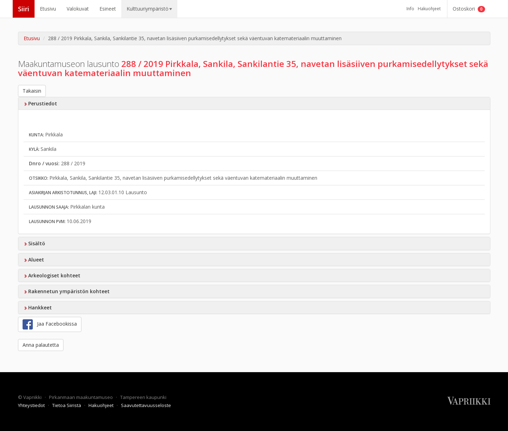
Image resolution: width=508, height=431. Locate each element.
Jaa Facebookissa (50, 324)
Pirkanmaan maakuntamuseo (81, 397)
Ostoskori (469, 8)
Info (410, 9)
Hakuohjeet (429, 9)
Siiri (23, 9)
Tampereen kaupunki (143, 397)
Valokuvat (78, 8)
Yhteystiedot (32, 405)
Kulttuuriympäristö (149, 8)
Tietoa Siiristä (67, 405)
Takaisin (32, 90)
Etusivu (48, 8)
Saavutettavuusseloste (146, 405)
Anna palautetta (41, 344)
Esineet (107, 8)
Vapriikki (33, 397)
